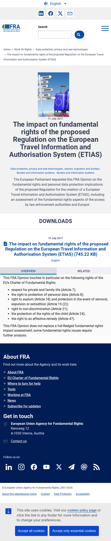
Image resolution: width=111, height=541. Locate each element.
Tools (11, 389)
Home (7, 49)
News (12, 401)
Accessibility (83, 494)
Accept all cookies (31, 531)
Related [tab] (84, 271)
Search (42, 27)
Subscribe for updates (24, 406)
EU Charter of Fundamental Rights (33, 378)
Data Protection (63, 494)
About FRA (16, 372)
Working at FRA (19, 395)
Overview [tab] (28, 271)
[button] (41, 13)
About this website (12, 494)
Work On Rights (23, 49)
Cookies (45, 494)
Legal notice (30, 494)
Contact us (19, 441)
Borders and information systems (35, 172)
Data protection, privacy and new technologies (62, 49)
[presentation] (28, 271)
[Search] (54, 35)
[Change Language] (55, 4)
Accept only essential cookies (74, 531)
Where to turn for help (24, 384)
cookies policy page (82, 510)
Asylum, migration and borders (81, 168)
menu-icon (105, 28)
